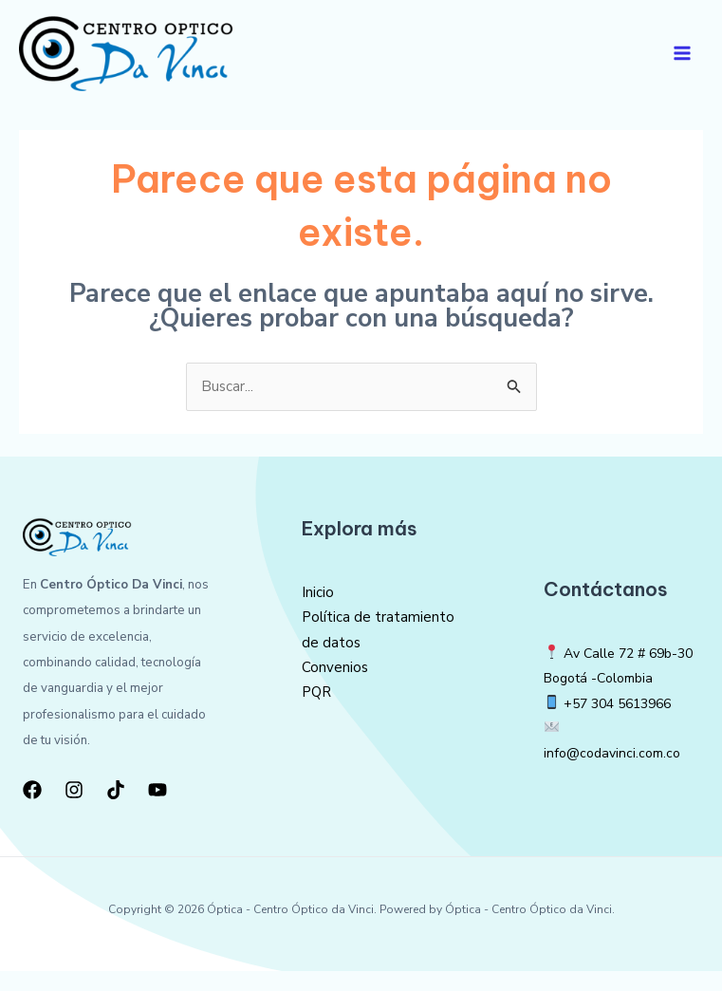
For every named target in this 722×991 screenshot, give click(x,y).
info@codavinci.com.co (616, 773)
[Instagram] (74, 809)
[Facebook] (32, 809)
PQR (316, 712)
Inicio (318, 612)
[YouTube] (157, 809)
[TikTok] (115, 809)
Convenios (335, 687)
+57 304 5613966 (623, 723)
